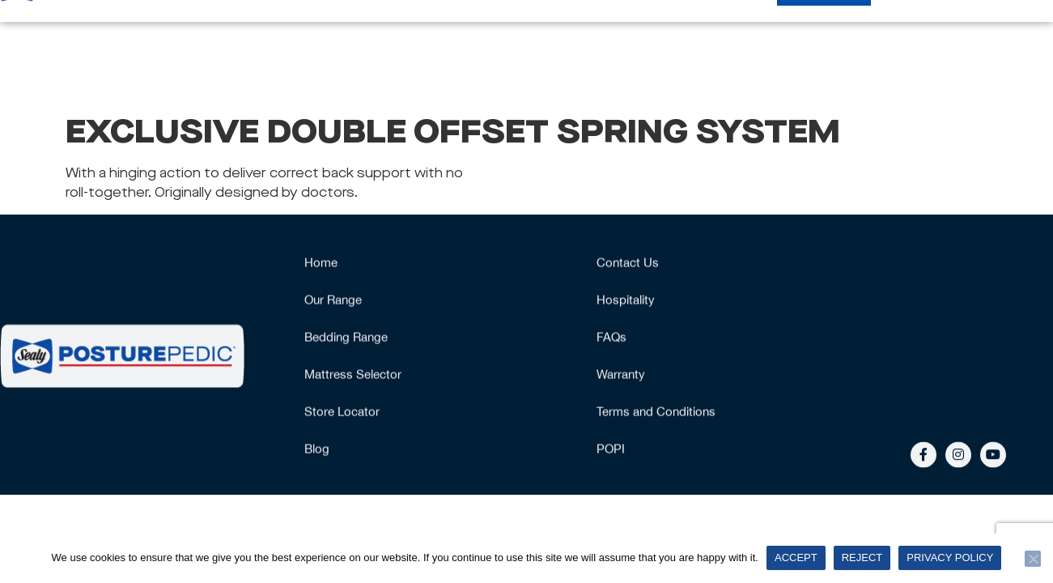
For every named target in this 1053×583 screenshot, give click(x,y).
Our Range (335, 50)
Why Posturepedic (616, 49)
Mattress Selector (467, 49)
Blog (316, 450)
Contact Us (628, 263)
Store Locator (342, 412)
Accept (796, 557)
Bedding (733, 49)
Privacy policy (950, 557)
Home (242, 49)
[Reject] (1033, 559)
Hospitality (922, 49)
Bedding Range (346, 338)
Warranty (621, 375)
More (1013, 50)
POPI (611, 450)
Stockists (824, 49)
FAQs (611, 338)
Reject (862, 557)
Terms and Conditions (656, 412)
